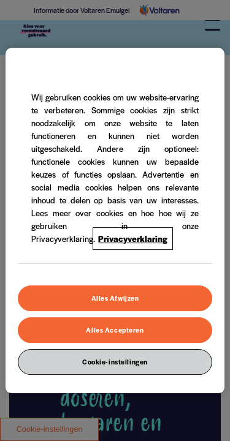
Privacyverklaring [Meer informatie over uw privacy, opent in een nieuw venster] (132, 238)
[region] (115, 220)
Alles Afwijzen (115, 298)
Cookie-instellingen (115, 361)
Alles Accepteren (115, 329)
